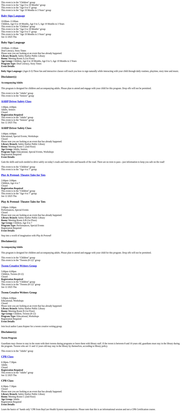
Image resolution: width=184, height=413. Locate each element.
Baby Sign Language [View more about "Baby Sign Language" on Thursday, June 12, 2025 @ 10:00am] (13, 15)
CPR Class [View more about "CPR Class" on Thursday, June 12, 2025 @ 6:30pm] (7, 356)
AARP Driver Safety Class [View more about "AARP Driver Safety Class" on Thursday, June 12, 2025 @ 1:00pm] (16, 101)
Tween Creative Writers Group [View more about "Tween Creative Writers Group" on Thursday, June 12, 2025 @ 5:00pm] (19, 265)
